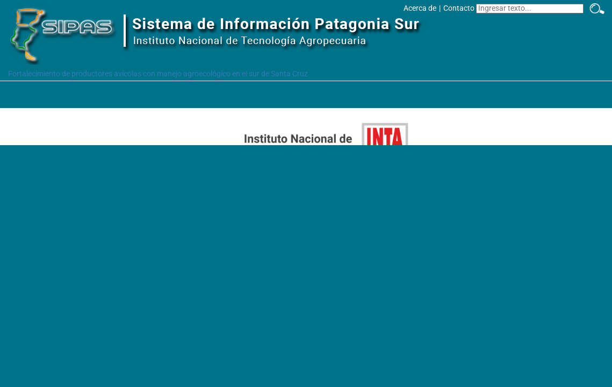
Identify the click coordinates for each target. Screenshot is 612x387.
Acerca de (420, 8)
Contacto (458, 8)
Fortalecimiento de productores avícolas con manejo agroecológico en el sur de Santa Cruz (158, 73)
